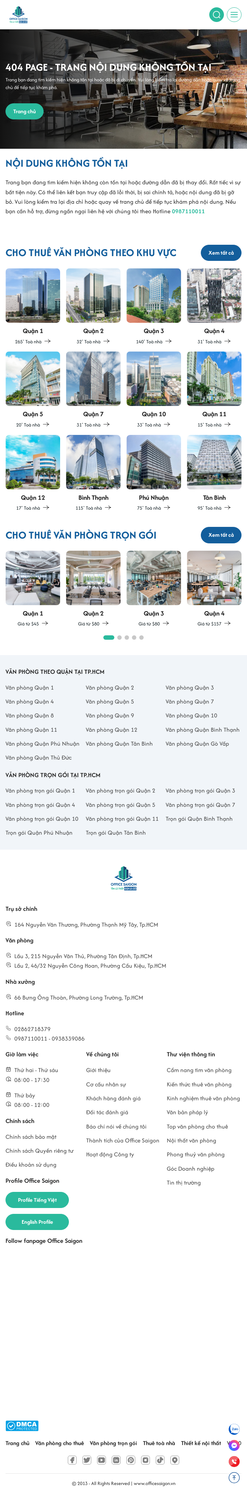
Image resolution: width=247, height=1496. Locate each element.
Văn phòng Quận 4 (29, 701)
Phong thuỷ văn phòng (196, 1154)
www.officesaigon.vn (155, 1483)
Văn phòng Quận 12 (111, 729)
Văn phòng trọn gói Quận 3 (200, 790)
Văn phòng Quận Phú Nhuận (42, 743)
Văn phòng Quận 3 (190, 687)
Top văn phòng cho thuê (197, 1126)
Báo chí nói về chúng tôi (116, 1126)
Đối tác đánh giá (107, 1112)
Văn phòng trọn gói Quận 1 (40, 790)
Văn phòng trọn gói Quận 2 (120, 790)
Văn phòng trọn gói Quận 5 (120, 805)
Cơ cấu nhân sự (106, 1084)
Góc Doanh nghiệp (190, 1168)
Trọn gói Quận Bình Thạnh (199, 819)
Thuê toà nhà (159, 1443)
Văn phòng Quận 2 (110, 687)
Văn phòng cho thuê (59, 1443)
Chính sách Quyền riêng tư (39, 1150)
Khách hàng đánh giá (113, 1098)
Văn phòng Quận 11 (31, 729)
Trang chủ (17, 1443)
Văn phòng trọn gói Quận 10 (41, 819)
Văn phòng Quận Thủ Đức (38, 757)
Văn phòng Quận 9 (110, 715)
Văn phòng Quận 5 (110, 701)
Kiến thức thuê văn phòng (199, 1084)
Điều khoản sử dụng (30, 1164)
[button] (108, 637)
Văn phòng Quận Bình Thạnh (203, 729)
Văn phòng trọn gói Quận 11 (122, 819)
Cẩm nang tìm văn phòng (199, 1070)
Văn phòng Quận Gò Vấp (197, 743)
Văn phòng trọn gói (113, 1443)
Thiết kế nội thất (201, 1443)
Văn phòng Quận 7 (190, 701)
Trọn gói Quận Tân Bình (116, 832)
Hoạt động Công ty (110, 1154)
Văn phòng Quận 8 (29, 715)
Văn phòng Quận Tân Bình (119, 743)
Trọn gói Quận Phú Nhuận (39, 832)
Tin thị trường (184, 1182)
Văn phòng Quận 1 (29, 687)
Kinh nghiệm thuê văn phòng (203, 1098)
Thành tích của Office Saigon (122, 1140)
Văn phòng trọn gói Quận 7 (200, 805)
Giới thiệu (98, 1070)
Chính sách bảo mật (30, 1137)
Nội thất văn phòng (191, 1140)
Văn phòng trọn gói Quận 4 (40, 805)
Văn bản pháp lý (187, 1112)
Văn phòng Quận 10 (191, 715)
